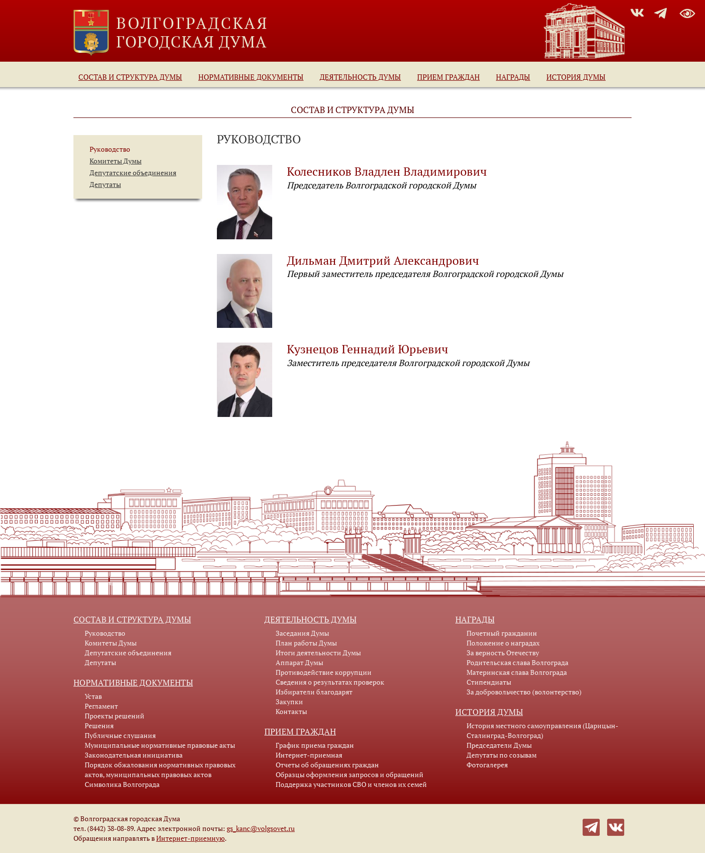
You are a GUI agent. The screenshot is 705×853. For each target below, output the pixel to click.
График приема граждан (315, 745)
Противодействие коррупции (324, 672)
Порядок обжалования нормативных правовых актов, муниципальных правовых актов (160, 769)
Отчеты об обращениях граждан (327, 764)
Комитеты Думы (115, 160)
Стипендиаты (489, 682)
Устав (93, 696)
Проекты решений (114, 715)
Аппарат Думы (299, 662)
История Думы (576, 77)
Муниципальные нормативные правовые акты (160, 745)
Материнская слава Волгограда (517, 672)
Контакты (291, 711)
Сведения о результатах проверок (330, 682)
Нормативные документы (251, 77)
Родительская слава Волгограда (517, 662)
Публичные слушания (120, 735)
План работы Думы (306, 642)
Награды (513, 77)
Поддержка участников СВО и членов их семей (351, 784)
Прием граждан (448, 77)
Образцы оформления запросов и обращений (349, 774)
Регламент (101, 706)
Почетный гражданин (502, 633)
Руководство (110, 149)
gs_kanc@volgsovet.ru (261, 828)
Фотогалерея (487, 764)
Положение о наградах (503, 642)
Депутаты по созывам (502, 755)
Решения (99, 725)
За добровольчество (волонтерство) (524, 691)
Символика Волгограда (122, 784)
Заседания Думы (302, 633)
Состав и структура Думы (130, 77)
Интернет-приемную (190, 838)
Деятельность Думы (360, 77)
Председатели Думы (499, 745)
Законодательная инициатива (134, 755)
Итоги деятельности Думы (318, 652)
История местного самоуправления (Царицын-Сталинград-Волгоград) (542, 730)
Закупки (289, 701)
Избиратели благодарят (314, 691)
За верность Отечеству (503, 652)
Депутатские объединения (133, 172)
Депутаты (105, 184)
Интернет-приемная (309, 755)
